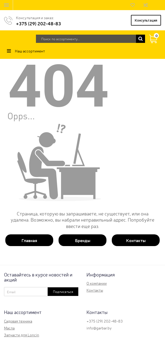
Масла (9, 327)
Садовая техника (18, 321)
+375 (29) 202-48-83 (38, 23)
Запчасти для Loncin (21, 334)
